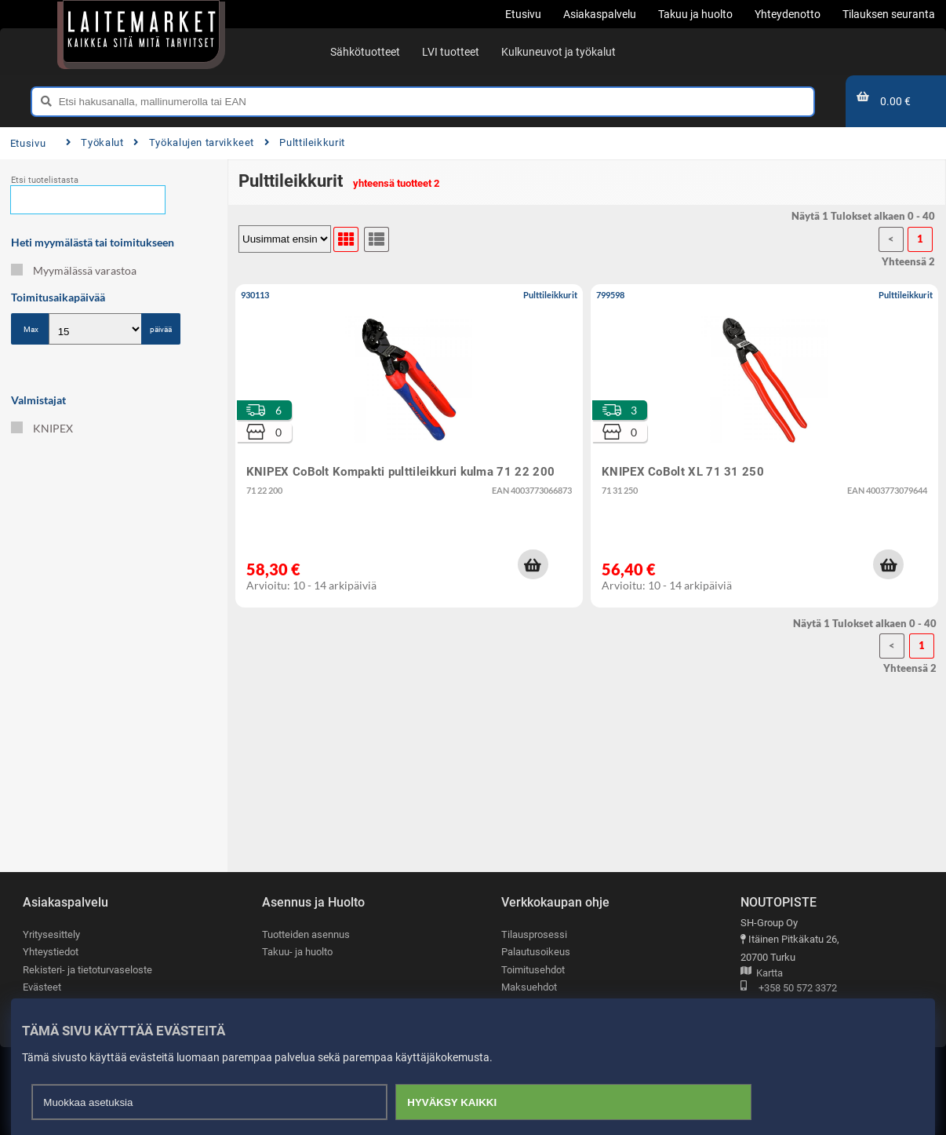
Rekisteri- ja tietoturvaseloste (87, 970)
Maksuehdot (529, 988)
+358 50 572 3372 (788, 988)
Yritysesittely (51, 934)
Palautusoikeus (535, 952)
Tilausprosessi (534, 934)
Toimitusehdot (533, 970)
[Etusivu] (141, 31)
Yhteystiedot (50, 952)
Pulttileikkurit (304, 142)
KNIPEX (42, 428)
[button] (533, 564)
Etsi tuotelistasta (44, 180)
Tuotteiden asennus (306, 934)
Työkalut (95, 142)
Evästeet (42, 988)
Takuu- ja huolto (297, 952)
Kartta (761, 973)
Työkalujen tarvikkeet (193, 142)
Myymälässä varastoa (73, 270)
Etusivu (27, 143)
